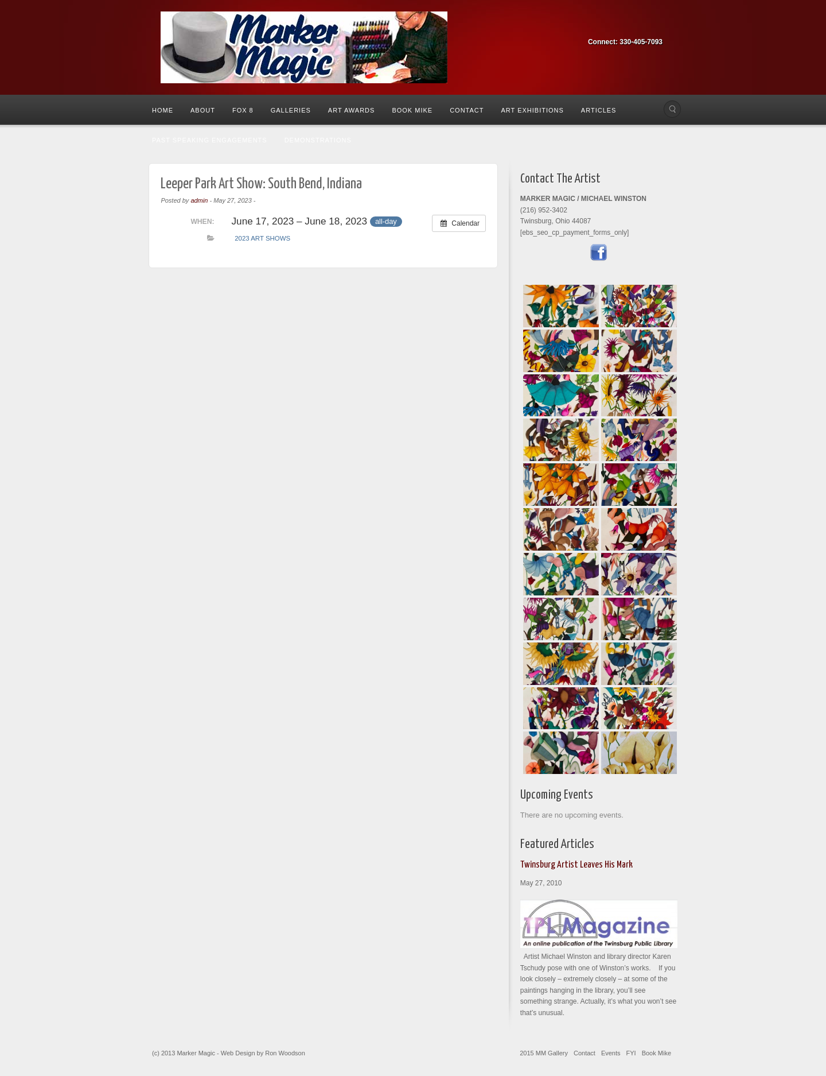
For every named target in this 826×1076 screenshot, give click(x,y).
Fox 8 (243, 110)
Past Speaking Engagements (209, 140)
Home (162, 110)
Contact (467, 110)
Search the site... (672, 109)
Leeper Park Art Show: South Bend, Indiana (261, 184)
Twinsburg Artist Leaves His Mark (576, 865)
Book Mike (412, 110)
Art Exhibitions (532, 110)
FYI (631, 1053)
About (202, 110)
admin (199, 200)
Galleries (291, 110)
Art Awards (351, 110)
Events (611, 1053)
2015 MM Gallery (544, 1053)
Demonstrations (318, 140)
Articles (599, 110)
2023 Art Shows (262, 238)
